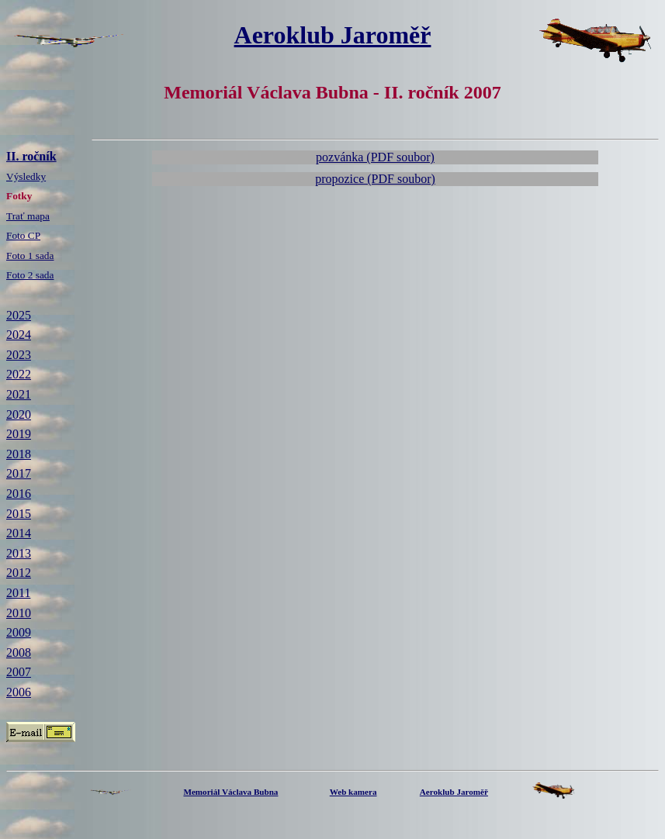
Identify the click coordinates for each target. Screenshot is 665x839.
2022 (18, 374)
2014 (18, 533)
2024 (18, 334)
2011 (18, 592)
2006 (18, 692)
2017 (18, 473)
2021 (18, 394)
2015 (18, 513)
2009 (18, 632)
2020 (18, 414)
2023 (18, 354)
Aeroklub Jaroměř (332, 35)
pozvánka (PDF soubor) (375, 157)
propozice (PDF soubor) (375, 178)
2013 (18, 553)
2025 (18, 315)
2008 (18, 652)
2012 (18, 572)
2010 (18, 613)
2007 (18, 671)
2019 (18, 433)
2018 (18, 454)
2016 (18, 493)
